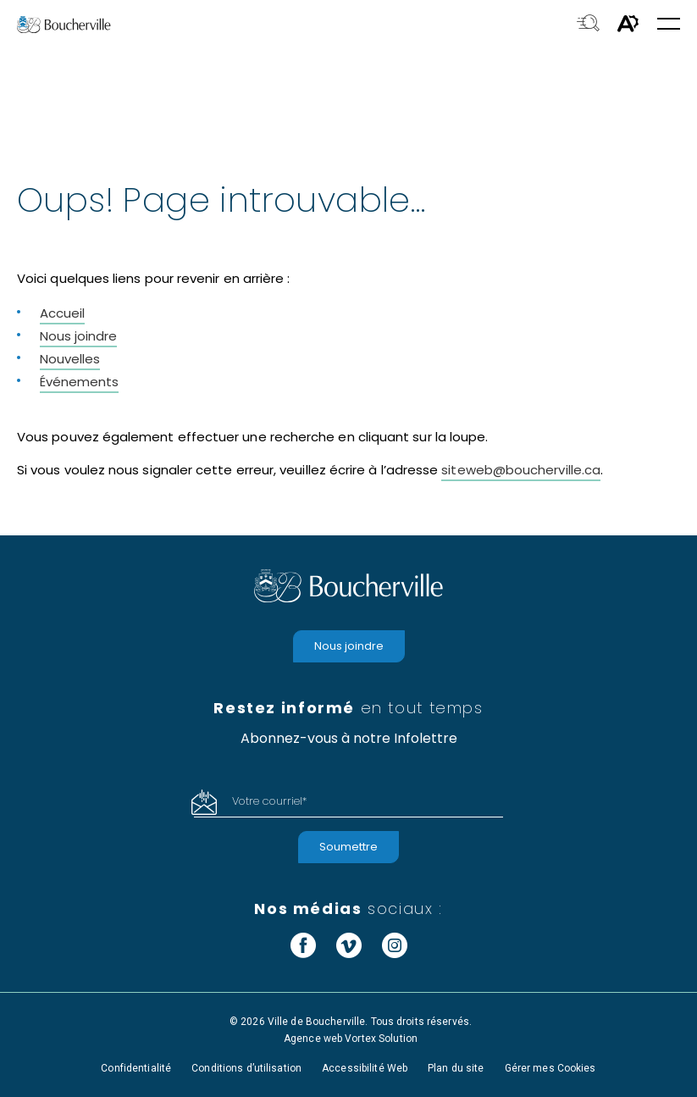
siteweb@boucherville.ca (520, 470)
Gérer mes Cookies (550, 1068)
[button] (668, 25)
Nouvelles (70, 359)
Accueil (62, 313)
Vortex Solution (381, 1038)
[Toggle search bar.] (588, 25)
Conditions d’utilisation (246, 1068)
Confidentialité (136, 1068)
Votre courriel (269, 801)
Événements (79, 382)
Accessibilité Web (364, 1068)
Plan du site (456, 1068)
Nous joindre (78, 336)
